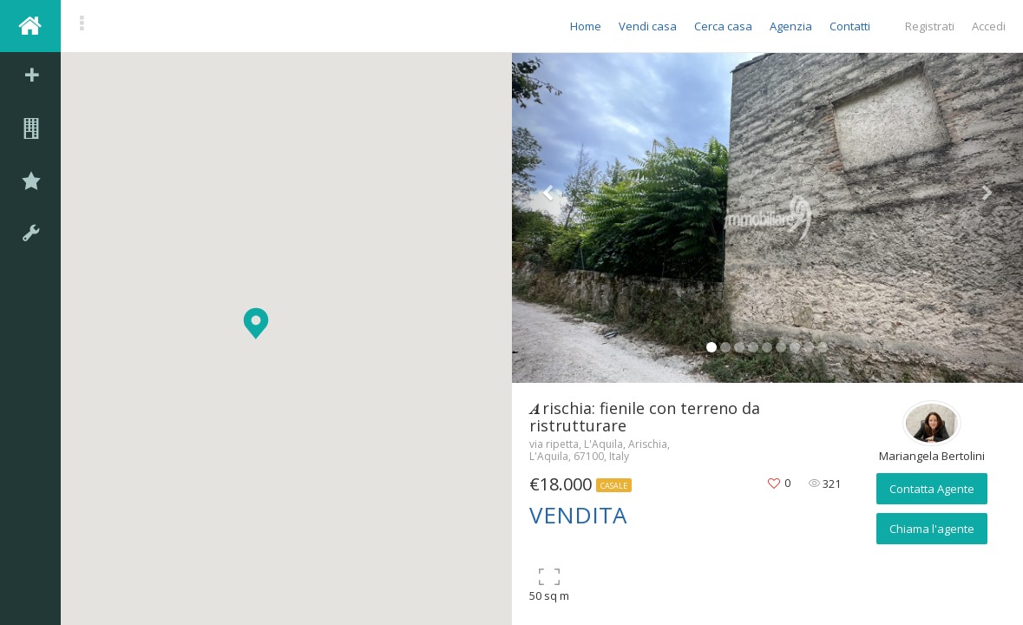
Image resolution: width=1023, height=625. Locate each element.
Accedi (989, 26)
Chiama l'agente (931, 528)
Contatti (850, 26)
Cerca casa (723, 26)
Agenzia (791, 26)
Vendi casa (648, 26)
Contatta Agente (931, 489)
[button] (256, 323)
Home (585, 26)
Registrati (929, 26)
